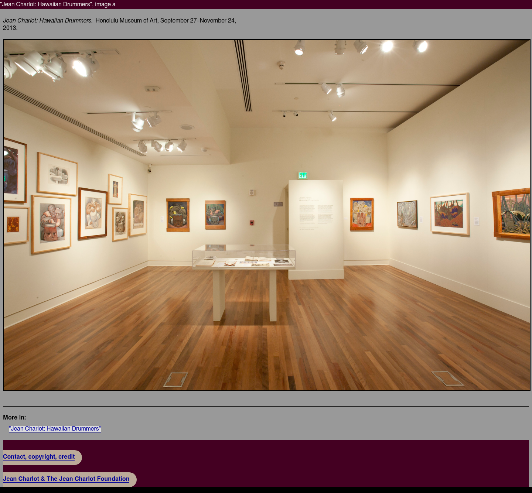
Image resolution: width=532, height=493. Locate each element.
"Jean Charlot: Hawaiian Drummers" (55, 429)
